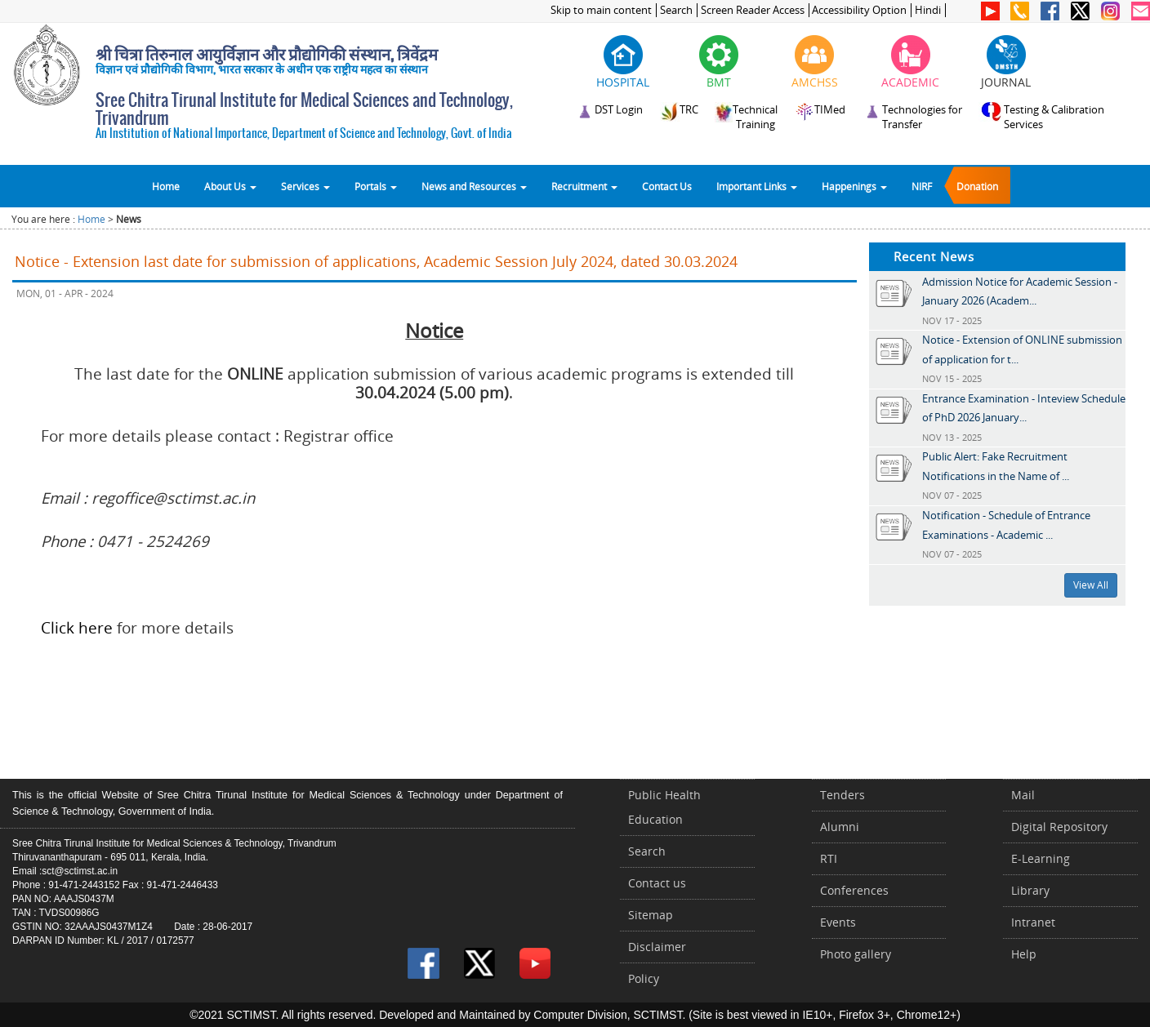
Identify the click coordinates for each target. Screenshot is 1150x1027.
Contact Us (667, 186)
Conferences (854, 890)
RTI (828, 858)
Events (838, 922)
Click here (77, 627)
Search (676, 10)
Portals (375, 186)
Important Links (756, 186)
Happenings (854, 186)
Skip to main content (601, 10)
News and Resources (474, 186)
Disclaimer (657, 946)
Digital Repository (1059, 826)
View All (1090, 585)
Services (305, 186)
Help (1023, 954)
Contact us (657, 883)
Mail (1023, 794)
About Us (230, 186)
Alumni (839, 826)
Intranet (1033, 922)
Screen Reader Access (753, 10)
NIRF (922, 186)
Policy (643, 978)
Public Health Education (664, 807)
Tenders (842, 794)
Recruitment (584, 186)
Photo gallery (855, 954)
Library (1030, 890)
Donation (977, 186)
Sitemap (650, 915)
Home (166, 186)
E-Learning (1040, 858)
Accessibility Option (859, 10)
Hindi (928, 10)
